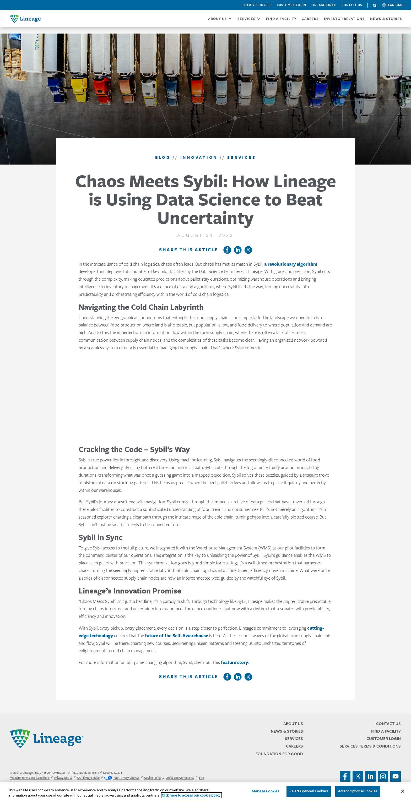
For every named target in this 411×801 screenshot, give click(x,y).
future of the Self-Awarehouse (176, 636)
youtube (395, 776)
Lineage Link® (323, 5)
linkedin (370, 776)
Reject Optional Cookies (308, 791)
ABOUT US (217, 18)
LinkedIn (238, 250)
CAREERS (310, 18)
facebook (345, 776)
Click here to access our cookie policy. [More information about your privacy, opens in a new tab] (191, 795)
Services (294, 738)
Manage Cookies (265, 791)
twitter (358, 776)
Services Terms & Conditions (370, 746)
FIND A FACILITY (281, 18)
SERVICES (246, 18)
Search (375, 6)
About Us (293, 723)
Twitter (248, 250)
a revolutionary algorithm (290, 264)
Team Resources (257, 5)
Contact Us (352, 5)
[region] (205, 791)
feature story (234, 662)
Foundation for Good (279, 753)
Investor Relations (344, 18)
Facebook (227, 250)
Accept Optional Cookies (357, 791)
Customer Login (291, 5)
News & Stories (386, 18)
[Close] (402, 791)
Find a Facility (386, 731)
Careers (294, 746)
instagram (383, 776)
